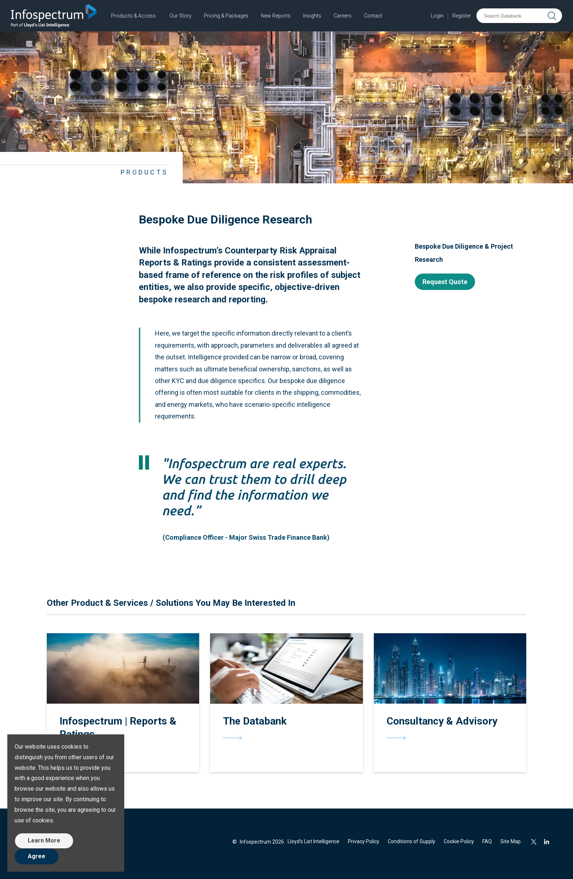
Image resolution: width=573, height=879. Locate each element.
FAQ (487, 841)
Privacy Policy (363, 841)
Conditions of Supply (411, 841)
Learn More (44, 840)
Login (437, 16)
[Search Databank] (511, 15)
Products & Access (133, 16)
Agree (36, 856)
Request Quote (444, 282)
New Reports (276, 16)
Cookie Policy (459, 841)
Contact (373, 16)
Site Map (510, 841)
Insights (312, 16)
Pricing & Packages (226, 16)
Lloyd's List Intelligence (313, 841)
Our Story (180, 16)
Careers (343, 16)
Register (461, 16)
